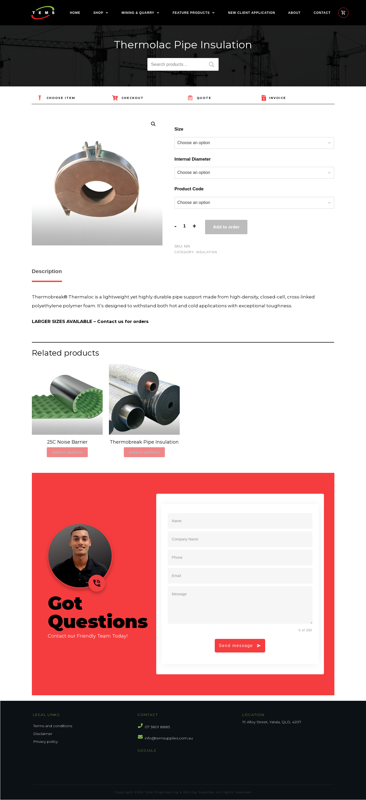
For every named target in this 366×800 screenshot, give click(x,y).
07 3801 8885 (157, 727)
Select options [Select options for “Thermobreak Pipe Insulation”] (144, 452)
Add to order (226, 227)
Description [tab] (47, 271)
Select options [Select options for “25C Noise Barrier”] (67, 452)
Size (179, 129)
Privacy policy (45, 741)
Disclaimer (42, 733)
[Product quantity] (184, 226)
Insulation (206, 252)
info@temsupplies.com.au (169, 738)
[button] (153, 124)
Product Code (189, 188)
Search (211, 64)
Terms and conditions (52, 725)
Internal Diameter (193, 159)
